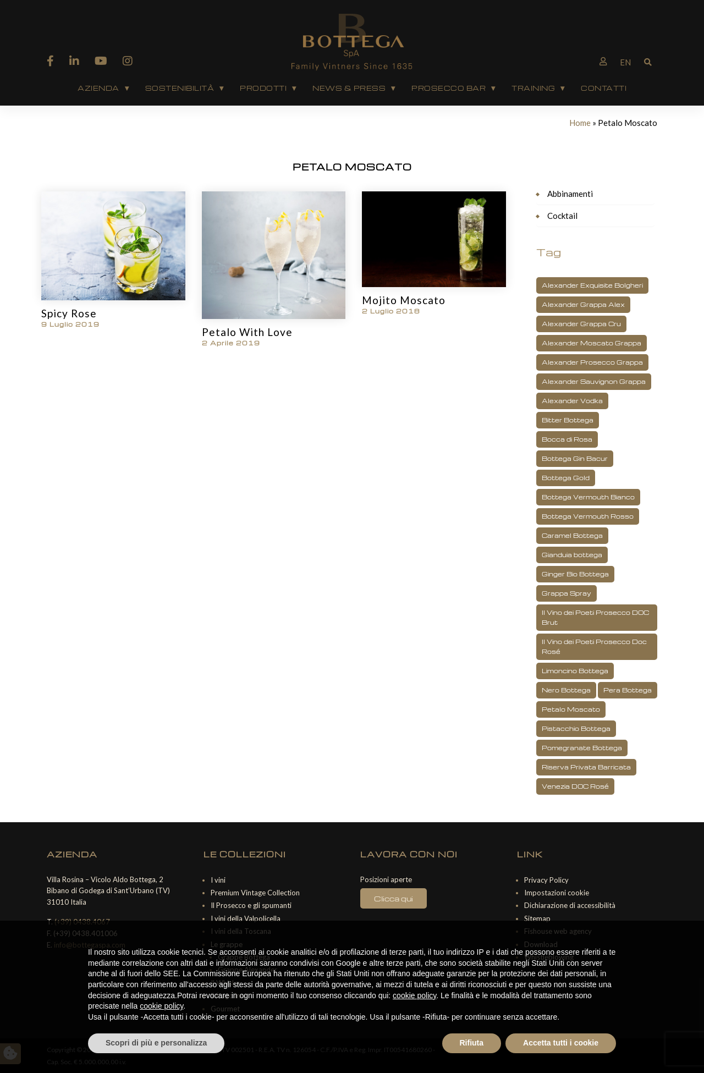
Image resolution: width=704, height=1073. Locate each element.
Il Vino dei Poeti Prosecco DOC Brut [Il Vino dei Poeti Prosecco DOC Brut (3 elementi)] (595, 617)
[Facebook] (50, 60)
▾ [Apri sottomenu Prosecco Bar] (493, 87)
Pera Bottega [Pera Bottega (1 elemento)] (627, 690)
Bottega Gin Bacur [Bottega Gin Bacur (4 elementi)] (575, 458)
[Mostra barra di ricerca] (648, 61)
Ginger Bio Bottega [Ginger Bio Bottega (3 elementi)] (575, 574)
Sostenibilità (180, 88)
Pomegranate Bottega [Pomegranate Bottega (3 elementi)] (582, 748)
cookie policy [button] (414, 995)
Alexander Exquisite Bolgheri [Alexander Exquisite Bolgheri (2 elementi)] (592, 285)
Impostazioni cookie (556, 892)
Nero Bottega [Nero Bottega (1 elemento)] (566, 690)
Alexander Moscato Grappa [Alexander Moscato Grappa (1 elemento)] (591, 343)
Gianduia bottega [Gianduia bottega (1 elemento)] (572, 555)
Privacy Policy (546, 880)
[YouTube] (101, 60)
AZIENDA (98, 88)
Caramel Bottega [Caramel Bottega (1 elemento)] (572, 535)
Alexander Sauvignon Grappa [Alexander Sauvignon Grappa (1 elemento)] (594, 381)
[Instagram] (128, 60)
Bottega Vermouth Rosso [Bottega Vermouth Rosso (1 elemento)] (588, 516)
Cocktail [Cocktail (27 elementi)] (562, 216)
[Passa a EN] (625, 62)
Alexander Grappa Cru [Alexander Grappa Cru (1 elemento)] (581, 324)
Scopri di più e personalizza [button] (156, 1042)
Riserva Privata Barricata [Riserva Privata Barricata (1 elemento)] (586, 767)
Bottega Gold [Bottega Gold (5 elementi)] (566, 478)
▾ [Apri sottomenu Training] (562, 87)
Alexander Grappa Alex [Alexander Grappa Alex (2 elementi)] (583, 304)
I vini (218, 880)
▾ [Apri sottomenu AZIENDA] (127, 87)
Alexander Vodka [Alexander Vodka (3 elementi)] (572, 401)
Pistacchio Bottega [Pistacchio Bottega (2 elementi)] (576, 728)
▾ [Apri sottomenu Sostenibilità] (221, 87)
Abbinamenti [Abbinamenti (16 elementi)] (570, 194)
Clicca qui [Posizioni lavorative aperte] (393, 898)
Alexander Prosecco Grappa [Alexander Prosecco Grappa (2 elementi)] (592, 362)
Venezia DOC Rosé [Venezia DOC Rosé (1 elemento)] (575, 786)
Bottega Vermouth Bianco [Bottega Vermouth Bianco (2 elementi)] (588, 497)
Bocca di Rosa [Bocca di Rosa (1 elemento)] (567, 439)
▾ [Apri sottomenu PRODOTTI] (294, 87)
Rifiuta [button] (472, 1042)
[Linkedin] (74, 60)
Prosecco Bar (448, 88)
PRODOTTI (263, 88)
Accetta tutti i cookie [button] (560, 1042)
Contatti (603, 88)
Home (580, 123)
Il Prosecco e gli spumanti (251, 905)
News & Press (349, 88)
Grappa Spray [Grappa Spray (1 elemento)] (566, 593)
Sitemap (537, 918)
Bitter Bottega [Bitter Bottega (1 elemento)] (567, 420)
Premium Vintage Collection (255, 892)
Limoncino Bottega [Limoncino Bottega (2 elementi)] (575, 671)
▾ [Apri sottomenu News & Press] (393, 87)
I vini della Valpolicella (245, 918)
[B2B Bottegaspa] (603, 61)
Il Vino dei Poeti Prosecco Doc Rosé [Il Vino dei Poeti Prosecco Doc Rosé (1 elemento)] (594, 646)
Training (533, 88)
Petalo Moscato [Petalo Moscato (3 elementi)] (571, 709)
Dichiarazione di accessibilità (569, 905)
